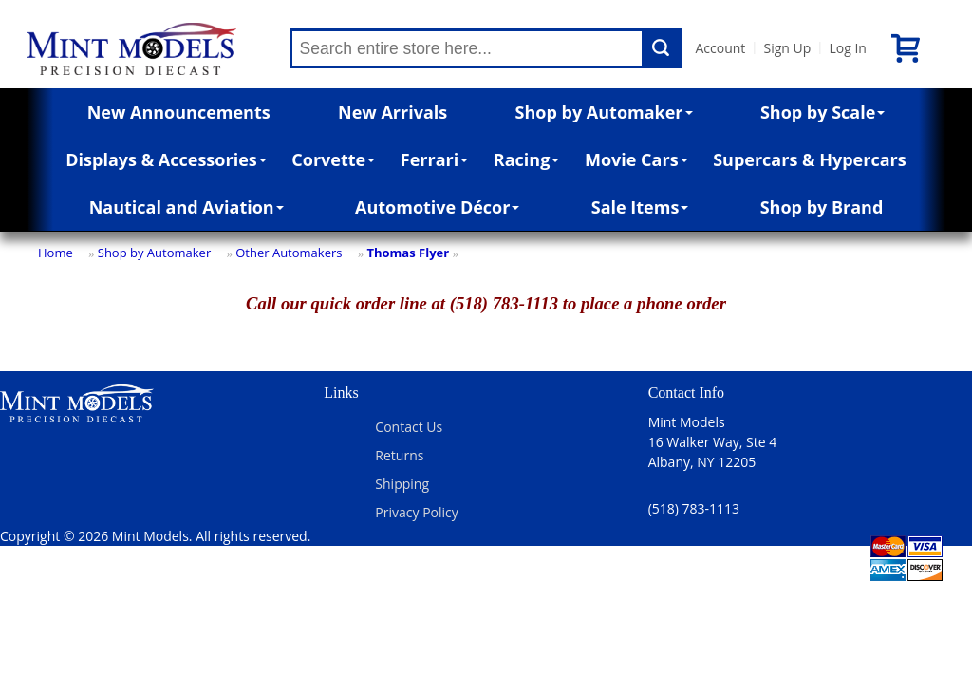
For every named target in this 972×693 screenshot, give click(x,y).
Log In (847, 48)
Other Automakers (288, 252)
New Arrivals (392, 112)
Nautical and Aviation (186, 207)
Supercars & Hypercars (810, 159)
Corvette (333, 159)
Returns (399, 455)
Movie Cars (636, 159)
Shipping (402, 484)
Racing (527, 159)
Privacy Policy (416, 512)
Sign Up (787, 48)
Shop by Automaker (604, 112)
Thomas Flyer (407, 252)
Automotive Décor (437, 207)
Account (721, 48)
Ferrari (434, 159)
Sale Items (640, 207)
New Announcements (179, 112)
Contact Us (408, 427)
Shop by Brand (822, 207)
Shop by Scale (822, 112)
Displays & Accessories (165, 159)
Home (55, 252)
